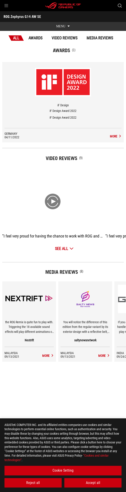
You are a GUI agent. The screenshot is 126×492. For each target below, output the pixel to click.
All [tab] (16, 38)
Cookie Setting (63, 470)
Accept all (93, 483)
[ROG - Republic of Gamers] (63, 5)
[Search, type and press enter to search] (119, 5)
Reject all (33, 483)
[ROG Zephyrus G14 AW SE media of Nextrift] (48, 355)
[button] (6, 5)
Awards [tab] (35, 38)
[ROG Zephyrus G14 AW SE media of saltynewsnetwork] (104, 355)
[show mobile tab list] (63, 26)
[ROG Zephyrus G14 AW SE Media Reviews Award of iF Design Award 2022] (116, 136)
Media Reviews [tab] (100, 38)
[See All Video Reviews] (64, 248)
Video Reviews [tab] (64, 38)
